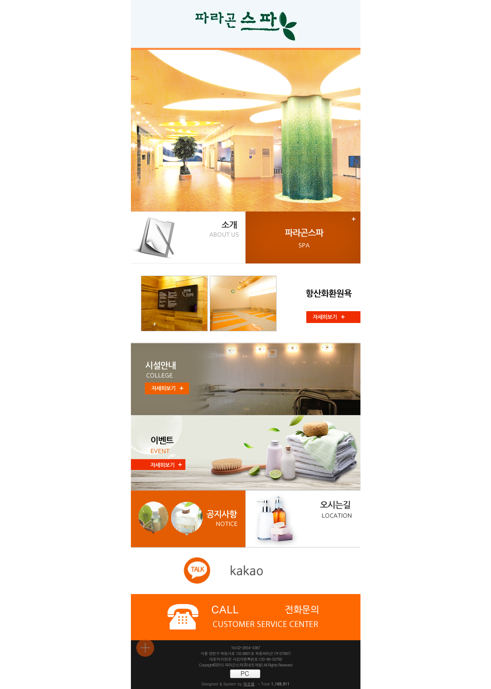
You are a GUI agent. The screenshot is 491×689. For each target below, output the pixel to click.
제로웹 (249, 683)
